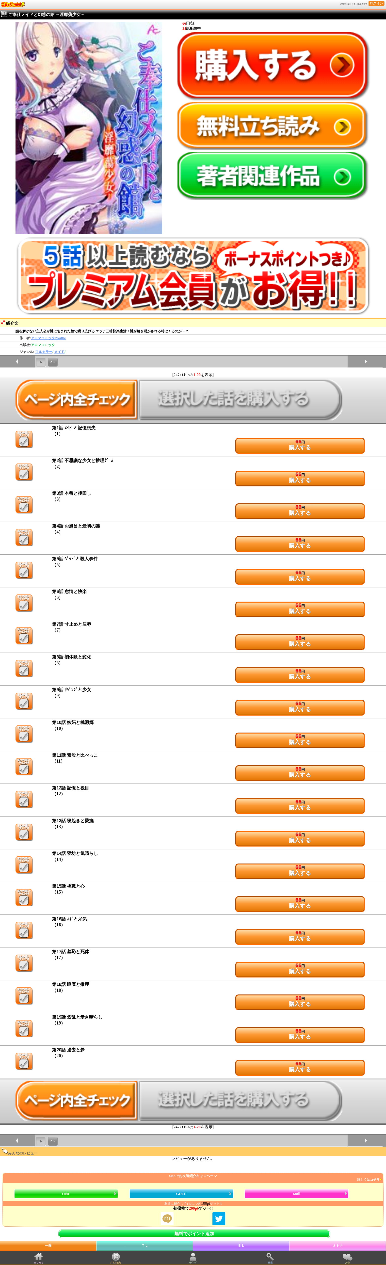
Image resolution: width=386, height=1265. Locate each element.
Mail (296, 1194)
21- (52, 362)
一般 (48, 1246)
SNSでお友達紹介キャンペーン (192, 1178)
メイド (59, 352)
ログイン (376, 3)
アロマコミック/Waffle (48, 338)
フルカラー (43, 352)
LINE (66, 1194)
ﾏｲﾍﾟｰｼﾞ (193, 1262)
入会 (347, 1262)
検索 (270, 1262)
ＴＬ (144, 1246)
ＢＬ (241, 1246)
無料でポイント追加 (194, 1233)
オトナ (338, 1246)
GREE (181, 1194)
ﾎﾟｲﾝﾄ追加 (115, 1262)
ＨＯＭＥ (39, 1262)
